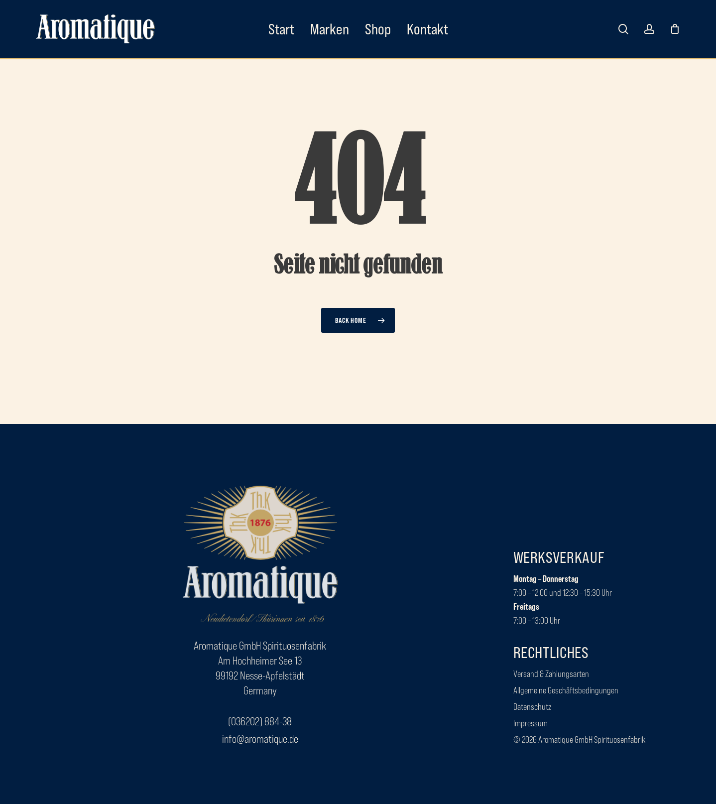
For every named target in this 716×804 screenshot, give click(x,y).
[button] (260, 721)
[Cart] (674, 28)
